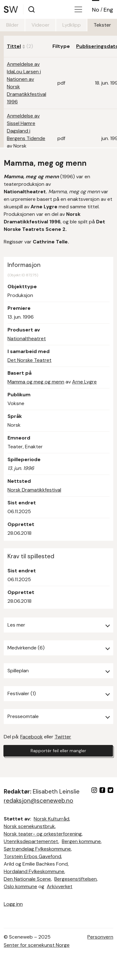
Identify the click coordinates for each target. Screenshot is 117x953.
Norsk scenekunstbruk (29, 826)
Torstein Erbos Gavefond (32, 856)
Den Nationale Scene (27, 879)
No (95, 9)
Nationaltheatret (26, 338)
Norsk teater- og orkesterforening (43, 834)
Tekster (102, 25)
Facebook (31, 736)
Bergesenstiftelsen (75, 879)
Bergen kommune (81, 841)
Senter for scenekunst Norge (37, 945)
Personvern (100, 937)
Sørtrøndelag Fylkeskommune (37, 849)
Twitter (63, 736)
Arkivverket (59, 886)
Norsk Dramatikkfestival (34, 490)
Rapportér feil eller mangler (58, 750)
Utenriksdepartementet (31, 841)
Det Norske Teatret (29, 360)
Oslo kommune (20, 886)
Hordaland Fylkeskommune (34, 871)
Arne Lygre (84, 381)
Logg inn (13, 904)
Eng (108, 9)
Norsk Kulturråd (51, 818)
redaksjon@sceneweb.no (38, 801)
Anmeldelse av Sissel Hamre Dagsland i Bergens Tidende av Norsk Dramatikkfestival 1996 (26, 138)
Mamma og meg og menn (35, 381)
